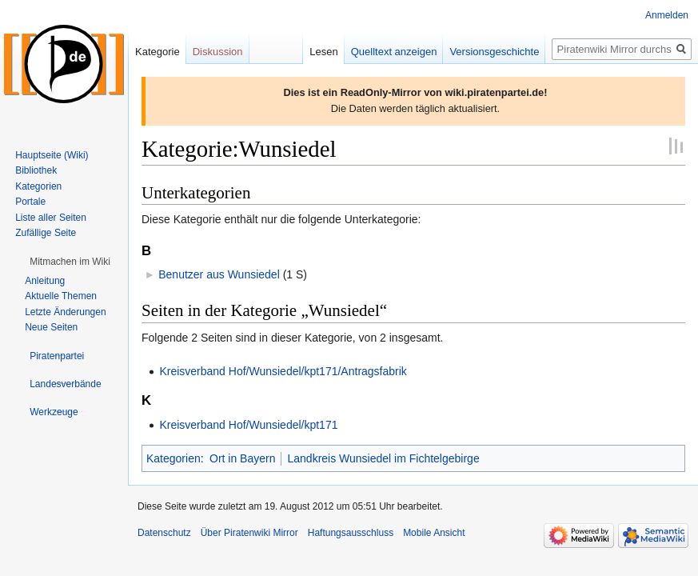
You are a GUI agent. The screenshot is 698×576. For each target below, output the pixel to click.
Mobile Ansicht (434, 532)
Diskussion (218, 52)
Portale (30, 201)
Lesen (323, 52)
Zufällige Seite (45, 232)
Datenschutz (164, 532)
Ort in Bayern (242, 458)
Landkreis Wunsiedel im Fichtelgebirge (383, 458)
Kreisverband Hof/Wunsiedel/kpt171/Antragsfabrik (282, 371)
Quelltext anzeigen (394, 52)
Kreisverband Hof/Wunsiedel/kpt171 (248, 424)
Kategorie (157, 52)
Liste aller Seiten (50, 217)
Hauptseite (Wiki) (51, 155)
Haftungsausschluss (350, 532)
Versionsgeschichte (494, 52)
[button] (70, 261)
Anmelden (666, 15)
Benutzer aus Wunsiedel (219, 274)
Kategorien (173, 458)
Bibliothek (36, 170)
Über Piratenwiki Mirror (249, 532)
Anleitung (45, 280)
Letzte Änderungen (65, 312)
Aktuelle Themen (61, 296)
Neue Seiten (51, 327)
